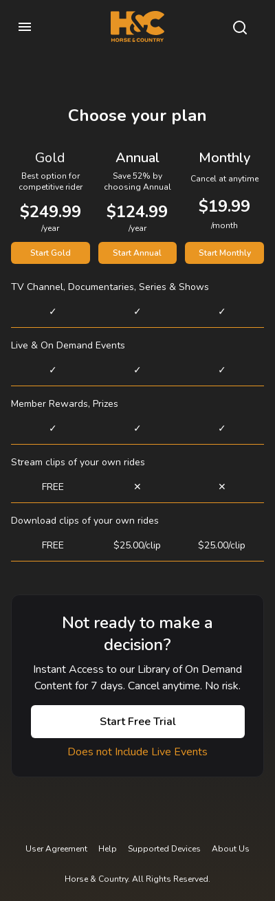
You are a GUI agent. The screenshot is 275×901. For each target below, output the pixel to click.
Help (107, 848)
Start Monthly (225, 252)
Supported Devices (164, 848)
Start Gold (50, 252)
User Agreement (56, 848)
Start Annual (137, 252)
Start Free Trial (138, 721)
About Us (231, 848)
